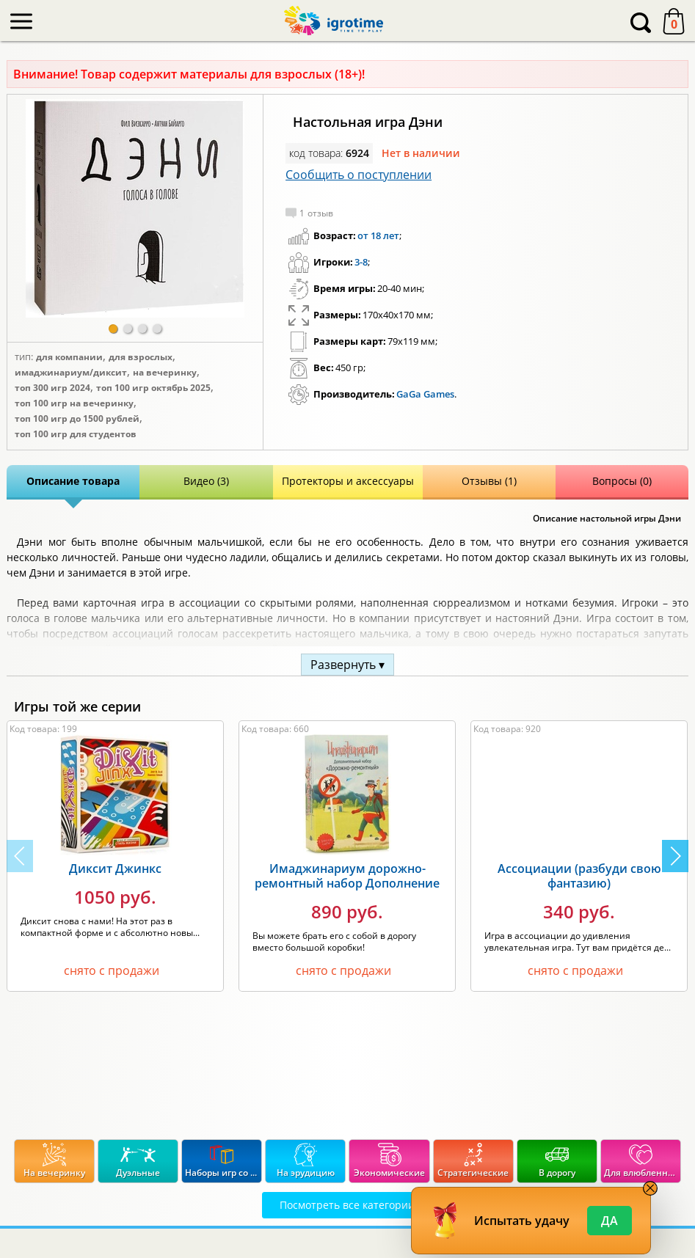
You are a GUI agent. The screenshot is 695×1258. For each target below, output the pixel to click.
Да (609, 1221)
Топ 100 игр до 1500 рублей (77, 418)
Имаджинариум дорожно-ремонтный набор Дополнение (347, 876)
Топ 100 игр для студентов (76, 434)
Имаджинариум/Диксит (71, 372)
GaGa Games (425, 394)
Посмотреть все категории (347, 1205)
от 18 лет (378, 235)
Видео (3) (206, 481)
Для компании (69, 357)
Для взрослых (140, 357)
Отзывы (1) (489, 481)
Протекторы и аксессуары (348, 481)
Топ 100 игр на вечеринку (74, 403)
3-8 (361, 261)
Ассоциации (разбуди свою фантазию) (579, 876)
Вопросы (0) (622, 481)
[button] (113, 328)
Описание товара (73, 481)
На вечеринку (165, 372)
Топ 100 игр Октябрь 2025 (153, 388)
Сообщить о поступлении (358, 175)
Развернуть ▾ (347, 665)
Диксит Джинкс (115, 868)
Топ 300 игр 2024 (52, 388)
